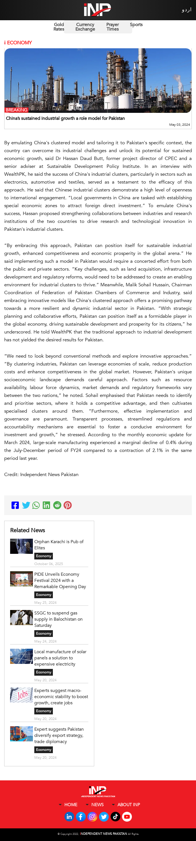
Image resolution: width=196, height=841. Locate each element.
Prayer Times (112, 27)
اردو (187, 9)
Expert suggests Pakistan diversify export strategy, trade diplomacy (59, 735)
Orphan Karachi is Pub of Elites (59, 545)
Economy (43, 556)
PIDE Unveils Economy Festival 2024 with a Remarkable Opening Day (60, 580)
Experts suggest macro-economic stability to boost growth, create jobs (61, 696)
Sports (136, 25)
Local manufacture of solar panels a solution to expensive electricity (60, 658)
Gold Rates (58, 27)
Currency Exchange (85, 27)
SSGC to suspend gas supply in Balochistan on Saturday (58, 619)
